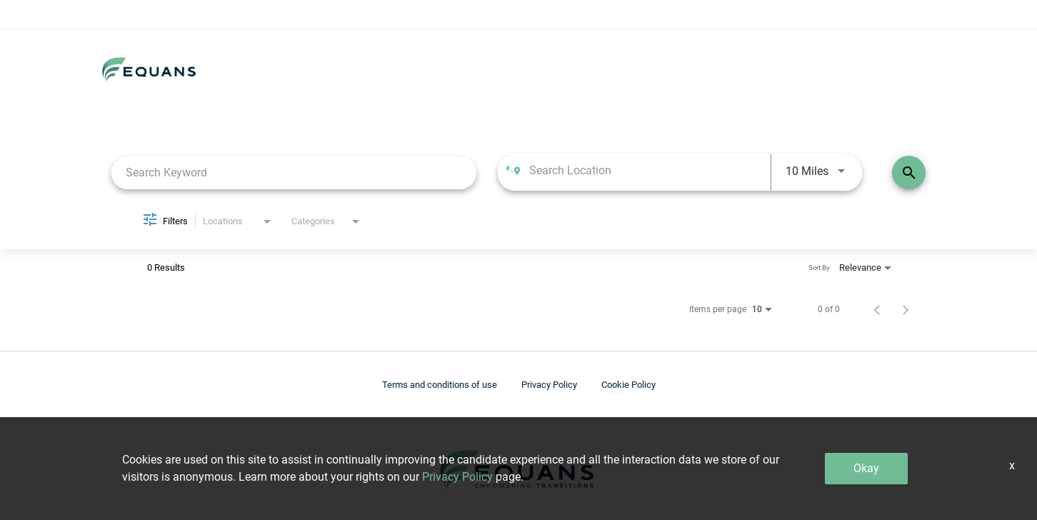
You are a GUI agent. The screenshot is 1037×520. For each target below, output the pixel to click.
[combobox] (294, 172)
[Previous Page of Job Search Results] (877, 309)
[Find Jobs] (909, 172)
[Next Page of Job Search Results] (905, 309)
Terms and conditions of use (439, 384)
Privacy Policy (549, 384)
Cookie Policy (628, 384)
